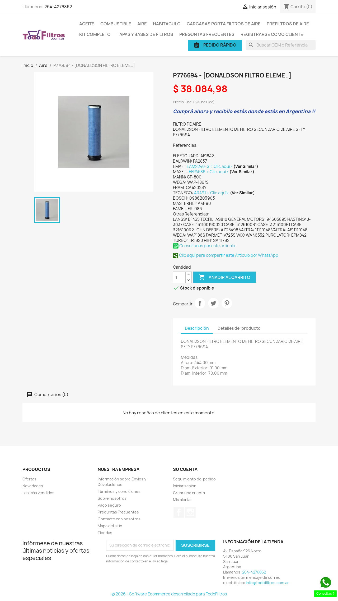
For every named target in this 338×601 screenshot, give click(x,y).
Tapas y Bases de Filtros (145, 34)
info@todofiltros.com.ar (267, 582)
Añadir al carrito (224, 277)
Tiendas (105, 532)
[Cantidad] (179, 277)
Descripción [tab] (197, 328)
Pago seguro (109, 505)
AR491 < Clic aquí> (212, 193)
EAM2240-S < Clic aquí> (210, 166)
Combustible (115, 24)
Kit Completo (95, 34)
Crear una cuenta (189, 492)
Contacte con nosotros (119, 518)
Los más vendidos (38, 492)
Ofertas (29, 478)
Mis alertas (183, 499)
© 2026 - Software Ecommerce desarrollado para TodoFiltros (169, 594)
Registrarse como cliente (272, 34)
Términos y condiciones (119, 491)
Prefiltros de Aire (288, 24)
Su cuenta (185, 469)
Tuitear (213, 303)
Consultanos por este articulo (204, 246)
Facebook (178, 512)
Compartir (200, 303)
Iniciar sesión (184, 485)
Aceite (86, 24)
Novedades (32, 485)
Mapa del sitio (110, 525)
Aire (142, 24)
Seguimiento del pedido (194, 478)
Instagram (190, 512)
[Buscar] (281, 45)
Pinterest (227, 303)
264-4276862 (58, 7)
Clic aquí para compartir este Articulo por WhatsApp (225, 255)
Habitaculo (167, 24)
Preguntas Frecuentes (206, 34)
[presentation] (150, 578)
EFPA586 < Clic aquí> (209, 172)
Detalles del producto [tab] (239, 328)
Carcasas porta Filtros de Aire (224, 24)
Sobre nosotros (112, 498)
